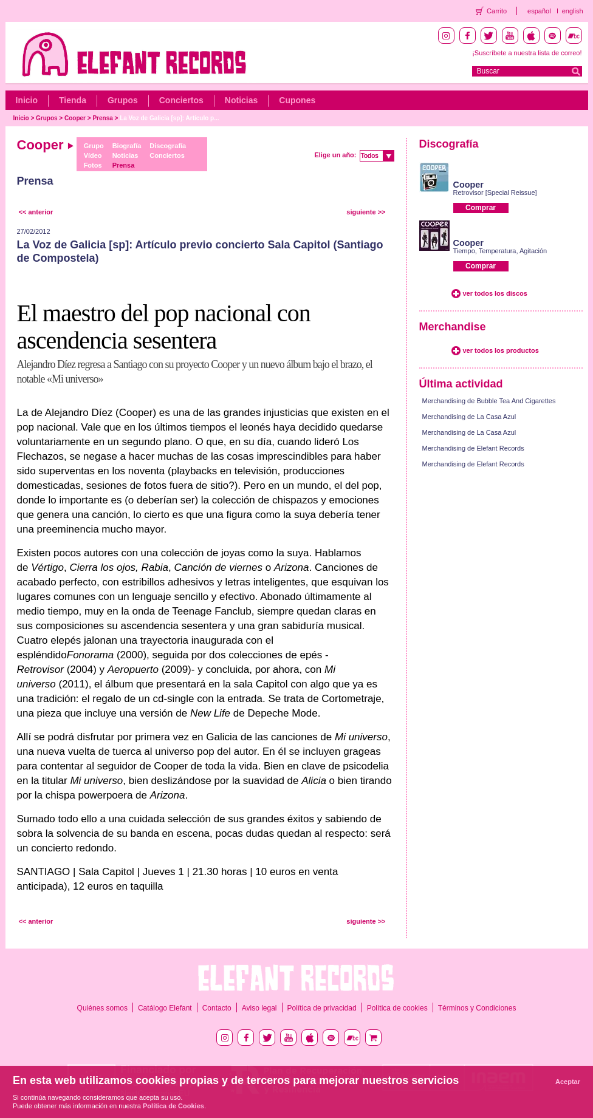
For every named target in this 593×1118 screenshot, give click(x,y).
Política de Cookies (173, 1105)
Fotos (93, 165)
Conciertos (181, 100)
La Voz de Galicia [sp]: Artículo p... (169, 118)
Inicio (27, 100)
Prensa (102, 118)
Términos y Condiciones (477, 1008)
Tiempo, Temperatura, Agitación (500, 250)
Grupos (123, 100)
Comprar (480, 207)
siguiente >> (365, 212)
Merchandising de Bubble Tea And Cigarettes (489, 400)
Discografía (167, 145)
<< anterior (36, 212)
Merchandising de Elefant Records (473, 448)
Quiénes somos (102, 1008)
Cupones (297, 100)
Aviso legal (259, 1008)
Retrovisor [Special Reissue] (495, 192)
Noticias (241, 100)
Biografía (127, 145)
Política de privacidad (322, 1008)
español (539, 11)
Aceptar (567, 1081)
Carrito (497, 11)
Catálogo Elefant (165, 1008)
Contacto (216, 1008)
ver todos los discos (495, 293)
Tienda (72, 100)
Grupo (94, 145)
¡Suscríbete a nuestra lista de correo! (526, 52)
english (572, 11)
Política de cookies (397, 1008)
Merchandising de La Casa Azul (469, 416)
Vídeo (93, 155)
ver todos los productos (501, 350)
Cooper (75, 118)
